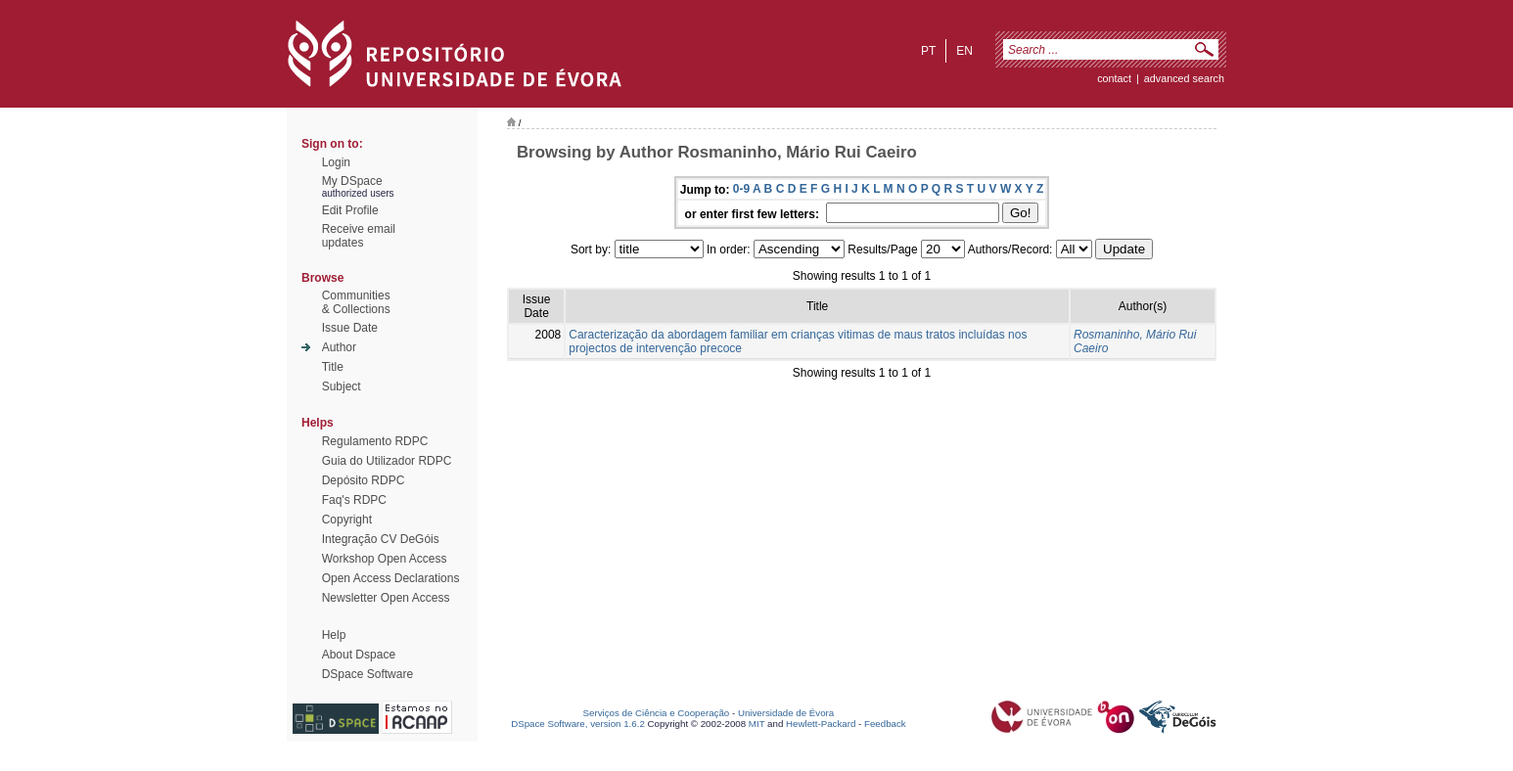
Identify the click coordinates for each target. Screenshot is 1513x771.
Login (336, 162)
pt (928, 51)
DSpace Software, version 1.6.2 (578, 723)
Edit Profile (350, 210)
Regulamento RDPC (375, 441)
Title (333, 367)
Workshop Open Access (384, 559)
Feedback (885, 723)
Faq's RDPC (354, 500)
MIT (757, 723)
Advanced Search (1184, 78)
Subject (341, 386)
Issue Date (350, 328)
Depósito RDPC (363, 480)
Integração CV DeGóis (380, 539)
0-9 (741, 189)
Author (339, 347)
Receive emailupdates (358, 235)
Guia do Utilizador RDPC (387, 461)
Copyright (347, 519)
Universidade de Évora (786, 712)
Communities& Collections (356, 302)
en (964, 51)
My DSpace (352, 181)
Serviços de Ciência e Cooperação (656, 712)
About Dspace (358, 654)
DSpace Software (367, 674)
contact (1114, 78)
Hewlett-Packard (820, 723)
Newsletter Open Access (386, 598)
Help (334, 635)
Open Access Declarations (391, 578)
